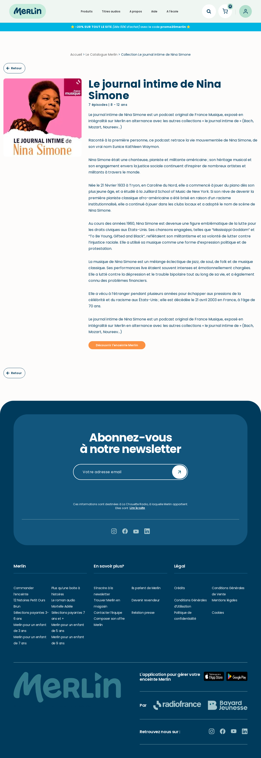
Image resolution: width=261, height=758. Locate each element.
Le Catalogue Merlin (101, 54)
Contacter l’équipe (108, 612)
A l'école (172, 11)
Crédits (179, 588)
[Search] (209, 11)
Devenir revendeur (146, 600)
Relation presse (143, 612)
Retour (14, 68)
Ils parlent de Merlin (146, 588)
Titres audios (111, 11)
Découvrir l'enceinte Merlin (117, 345)
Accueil (76, 54)
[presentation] (130, 491)
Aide (154, 11)
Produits (87, 11)
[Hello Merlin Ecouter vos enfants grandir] (27, 11)
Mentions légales (224, 600)
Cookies (218, 612)
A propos (136, 11)
